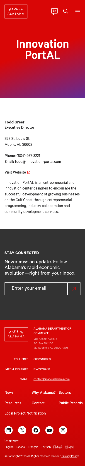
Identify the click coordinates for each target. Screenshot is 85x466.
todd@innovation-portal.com (38, 162)
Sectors (65, 393)
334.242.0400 (42, 369)
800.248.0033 (42, 359)
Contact (38, 404)
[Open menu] (77, 11)
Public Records (71, 404)
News (9, 393)
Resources (13, 404)
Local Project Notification (25, 414)
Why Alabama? (44, 393)
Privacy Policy (69, 456)
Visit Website (15, 173)
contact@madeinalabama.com (52, 379)
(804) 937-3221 (28, 156)
